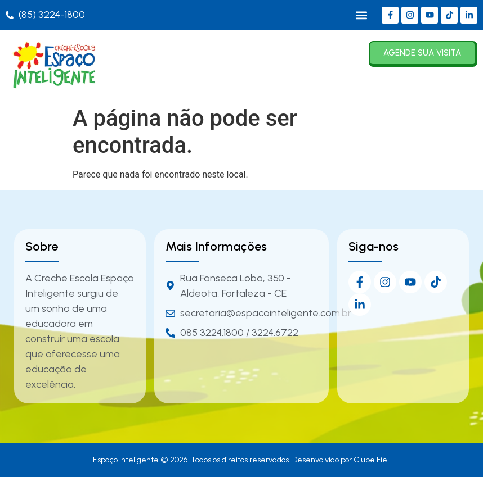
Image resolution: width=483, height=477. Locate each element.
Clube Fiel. (372, 460)
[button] (361, 15)
